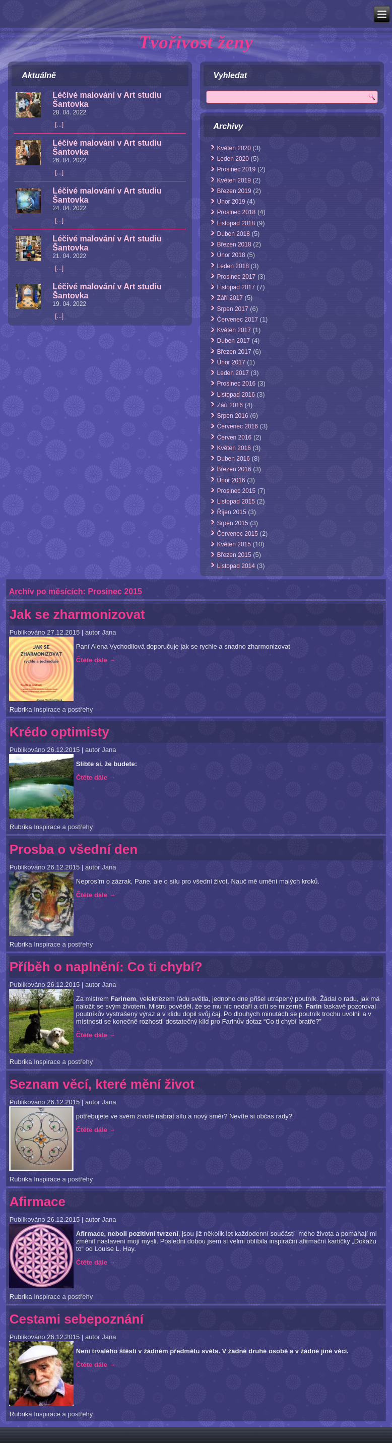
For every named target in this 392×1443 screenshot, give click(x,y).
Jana (109, 632)
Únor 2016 (231, 480)
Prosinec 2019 (236, 169)
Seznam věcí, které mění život (102, 1084)
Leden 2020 (233, 158)
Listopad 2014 (236, 566)
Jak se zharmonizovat (77, 614)
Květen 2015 (234, 544)
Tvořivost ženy (196, 42)
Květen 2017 (234, 330)
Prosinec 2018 (236, 212)
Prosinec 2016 (236, 383)
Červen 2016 (234, 437)
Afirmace (38, 1201)
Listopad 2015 (236, 501)
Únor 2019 (231, 201)
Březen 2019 (234, 191)
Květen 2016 (234, 448)
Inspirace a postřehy (63, 709)
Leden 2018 (233, 266)
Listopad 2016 (236, 394)
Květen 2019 (234, 180)
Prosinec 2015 (236, 490)
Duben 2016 (233, 458)
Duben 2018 (233, 233)
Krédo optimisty (59, 731)
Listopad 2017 (236, 287)
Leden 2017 (233, 373)
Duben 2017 (233, 340)
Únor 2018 (231, 255)
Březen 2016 (234, 469)
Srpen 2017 (232, 308)
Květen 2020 (234, 148)
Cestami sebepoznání (77, 1319)
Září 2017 (230, 297)
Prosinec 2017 (236, 276)
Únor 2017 (231, 362)
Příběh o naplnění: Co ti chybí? (106, 966)
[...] (59, 124)
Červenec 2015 (237, 533)
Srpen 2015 (232, 523)
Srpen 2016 (232, 415)
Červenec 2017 (237, 319)
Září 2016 (230, 405)
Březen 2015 (234, 554)
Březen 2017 (234, 351)
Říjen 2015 (231, 512)
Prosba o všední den (74, 849)
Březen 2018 (234, 244)
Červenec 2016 (237, 426)
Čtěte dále (96, 660)
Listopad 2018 (236, 223)
